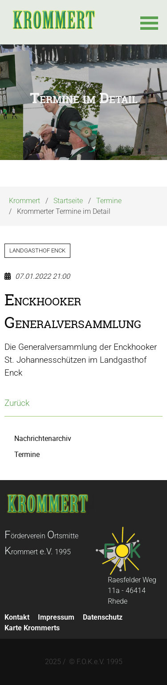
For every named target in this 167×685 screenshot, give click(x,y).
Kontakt (16, 617)
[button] (149, 22)
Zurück (16, 403)
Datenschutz (102, 617)
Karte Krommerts (32, 628)
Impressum (56, 617)
